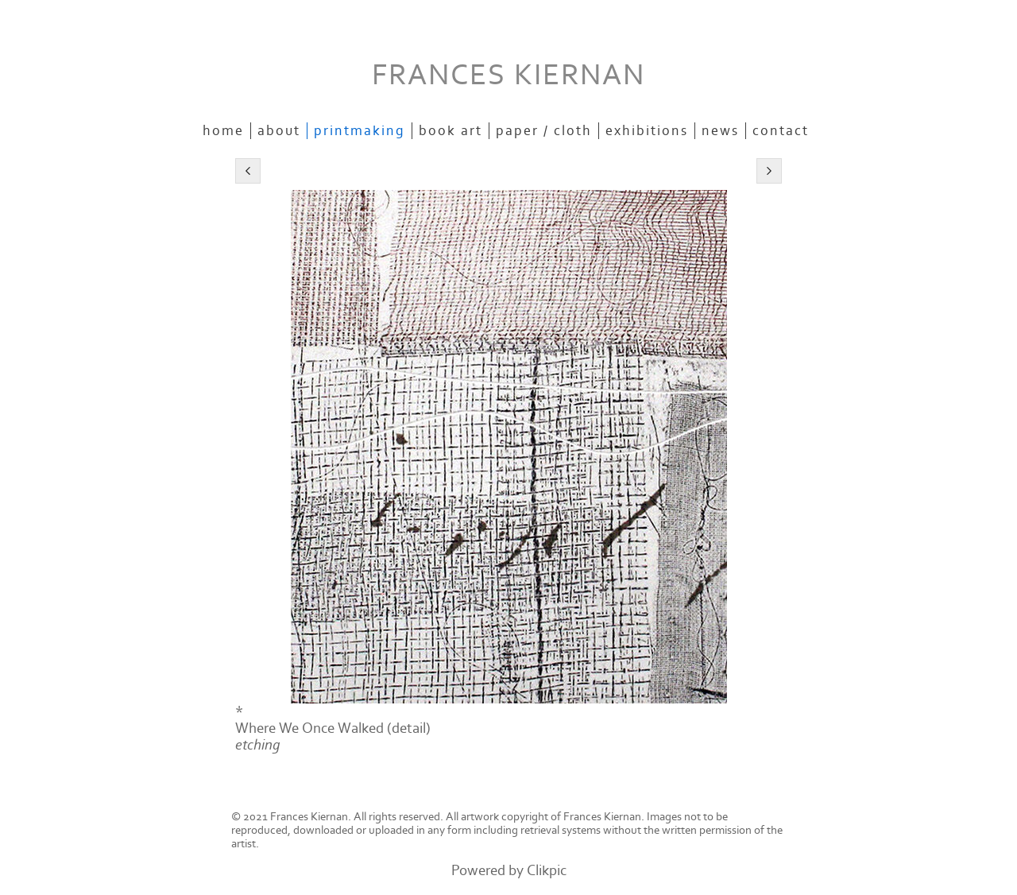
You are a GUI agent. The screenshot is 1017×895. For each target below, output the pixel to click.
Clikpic (547, 870)
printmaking (359, 130)
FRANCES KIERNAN (508, 75)
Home (223, 130)
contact (780, 130)
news (720, 130)
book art (450, 130)
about (278, 130)
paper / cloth (544, 130)
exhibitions (646, 130)
